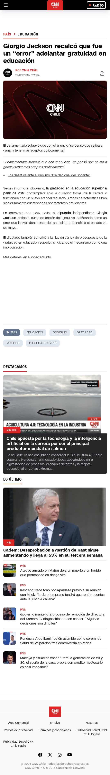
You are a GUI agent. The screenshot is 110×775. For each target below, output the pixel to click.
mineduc (13, 343)
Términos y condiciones (55, 730)
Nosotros (92, 723)
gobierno (60, 332)
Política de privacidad (18, 730)
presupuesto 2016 (42, 343)
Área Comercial (18, 723)
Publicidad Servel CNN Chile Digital (91, 732)
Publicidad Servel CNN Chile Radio (18, 744)
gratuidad (84, 332)
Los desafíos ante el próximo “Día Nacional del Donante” (49, 175)
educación (28, 34)
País (7, 34)
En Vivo (55, 723)
